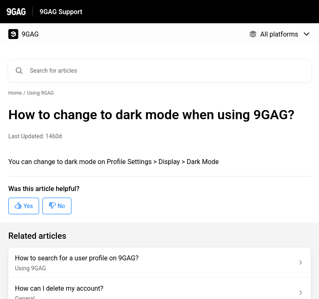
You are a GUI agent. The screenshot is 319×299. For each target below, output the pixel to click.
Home (15, 93)
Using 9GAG (40, 93)
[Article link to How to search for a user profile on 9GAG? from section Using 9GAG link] (159, 263)
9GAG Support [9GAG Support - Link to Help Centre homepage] (60, 12)
